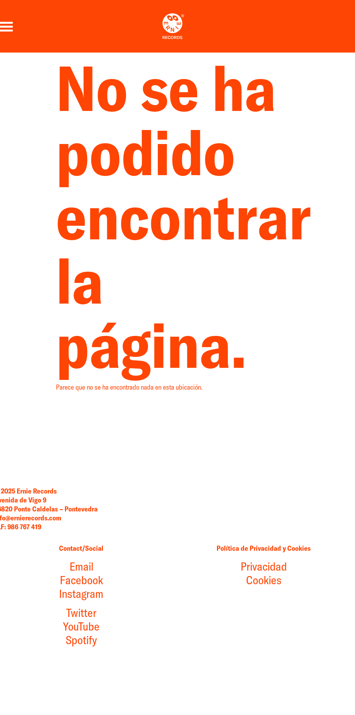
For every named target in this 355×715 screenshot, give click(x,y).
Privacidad (229, 613)
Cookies (229, 626)
